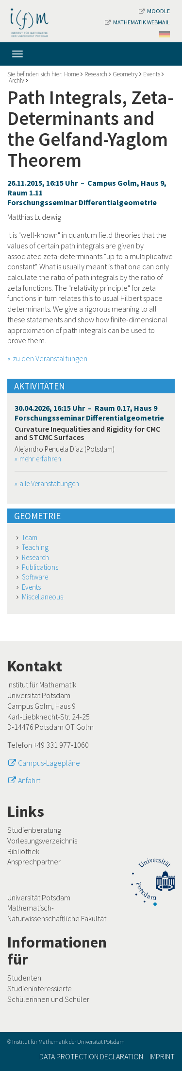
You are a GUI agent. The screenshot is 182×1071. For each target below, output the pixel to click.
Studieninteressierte (39, 988)
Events (151, 74)
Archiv (16, 80)
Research (95, 74)
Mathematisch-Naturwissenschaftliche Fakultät (56, 913)
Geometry (125, 74)
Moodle (154, 11)
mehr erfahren (40, 458)
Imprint (162, 1056)
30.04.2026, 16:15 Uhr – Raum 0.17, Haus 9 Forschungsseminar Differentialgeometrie (89, 412)
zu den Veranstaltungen (50, 358)
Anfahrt (29, 780)
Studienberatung (34, 830)
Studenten (24, 978)
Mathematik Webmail (137, 22)
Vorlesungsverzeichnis (42, 840)
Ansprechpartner (34, 861)
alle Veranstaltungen (49, 483)
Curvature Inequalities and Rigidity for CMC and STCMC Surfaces (87, 433)
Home (71, 74)
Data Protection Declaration (91, 1056)
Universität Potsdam (38, 897)
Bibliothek (23, 851)
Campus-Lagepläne (49, 763)
